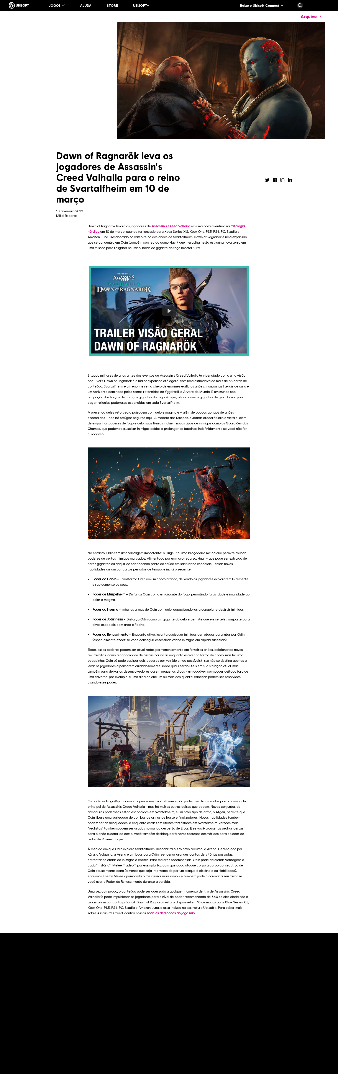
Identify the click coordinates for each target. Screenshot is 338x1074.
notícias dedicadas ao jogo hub (171, 913)
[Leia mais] (33, 1049)
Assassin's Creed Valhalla (171, 226)
